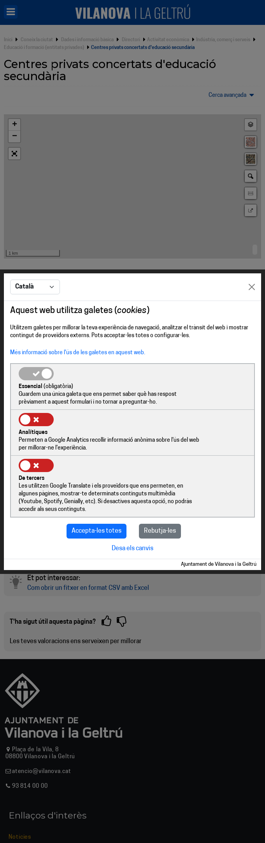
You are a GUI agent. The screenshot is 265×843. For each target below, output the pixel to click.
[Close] (252, 310)
